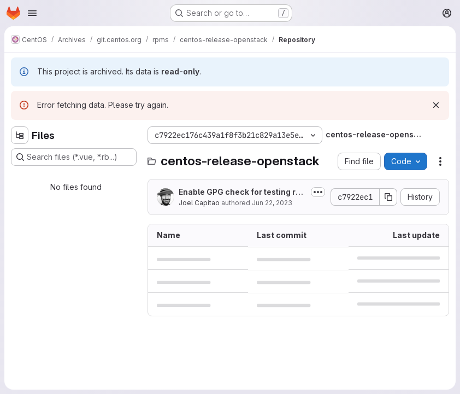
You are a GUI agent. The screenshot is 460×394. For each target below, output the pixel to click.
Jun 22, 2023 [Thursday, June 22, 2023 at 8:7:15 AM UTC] (272, 203)
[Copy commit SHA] (388, 197)
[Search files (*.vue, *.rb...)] (74, 157)
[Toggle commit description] (318, 192)
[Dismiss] (436, 105)
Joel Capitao (199, 203)
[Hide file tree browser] (19, 135)
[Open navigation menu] (32, 13)
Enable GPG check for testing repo (242, 192)
